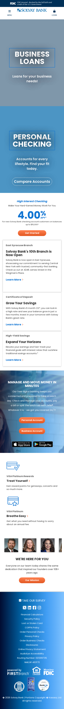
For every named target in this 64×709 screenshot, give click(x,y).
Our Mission (32, 580)
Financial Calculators (32, 614)
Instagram (39, 608)
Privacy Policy (32, 636)
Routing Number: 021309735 (32, 657)
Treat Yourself (17, 481)
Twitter (24, 608)
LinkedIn (29, 608)
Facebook (34, 608)
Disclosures (32, 644)
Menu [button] (9, 13)
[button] (54, 13)
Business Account (32, 431)
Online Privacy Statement (32, 649)
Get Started (32, 233)
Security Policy (32, 618)
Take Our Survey (33, 600)
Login (54, 13)
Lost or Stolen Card (32, 623)
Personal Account (32, 420)
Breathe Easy (16, 516)
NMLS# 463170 (32, 662)
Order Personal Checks (32, 631)
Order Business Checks (32, 640)
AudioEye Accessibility (32, 653)
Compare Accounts (32, 181)
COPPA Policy (32, 627)
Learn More (13, 279)
